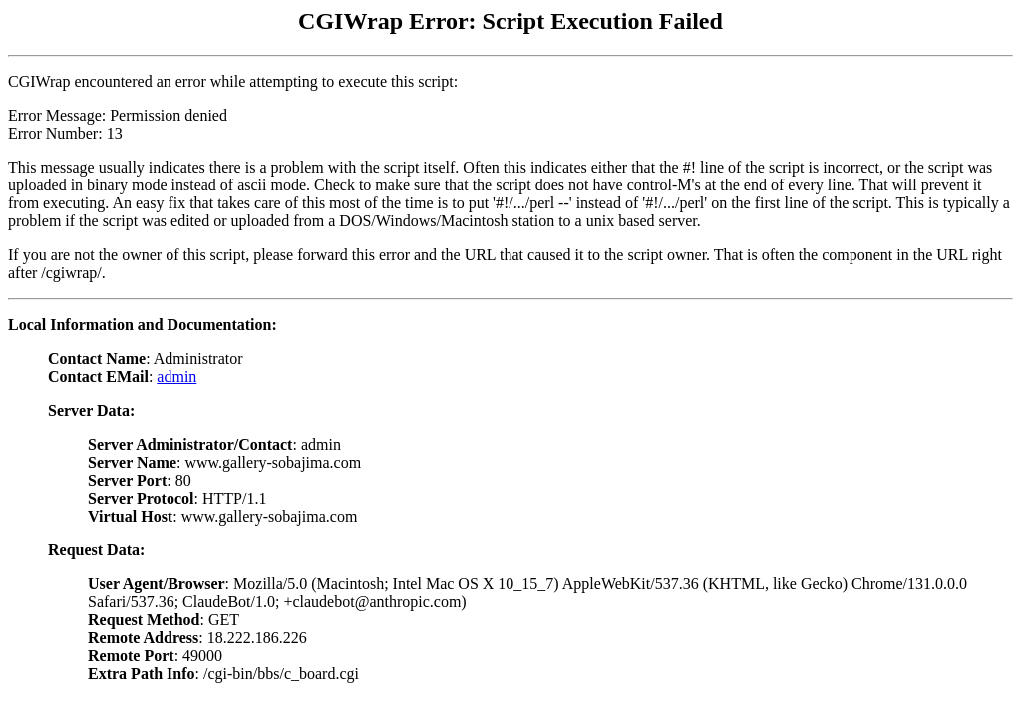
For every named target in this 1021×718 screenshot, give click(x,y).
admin (176, 376)
